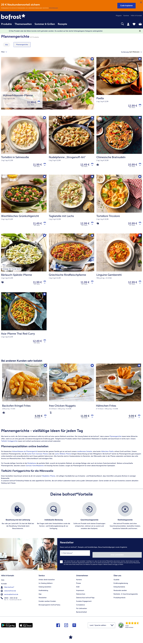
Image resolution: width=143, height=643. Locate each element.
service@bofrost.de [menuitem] (9, 597)
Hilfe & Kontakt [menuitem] (136, 16)
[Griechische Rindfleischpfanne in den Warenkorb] (91, 286)
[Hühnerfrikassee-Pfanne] (47, 87)
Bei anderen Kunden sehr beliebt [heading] (21, 365)
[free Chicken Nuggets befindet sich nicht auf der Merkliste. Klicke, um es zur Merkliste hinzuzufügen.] (92, 371)
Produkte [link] (6, 24)
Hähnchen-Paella (107, 457)
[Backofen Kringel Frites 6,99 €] (24, 400)
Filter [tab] (5, 52)
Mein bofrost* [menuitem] (7, 590)
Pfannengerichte (115, 442)
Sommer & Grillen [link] (45, 24)
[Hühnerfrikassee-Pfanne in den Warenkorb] (38, 103)
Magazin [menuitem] (119, 16)
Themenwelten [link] (23, 24)
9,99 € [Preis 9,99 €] (131, 421)
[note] (24, 414)
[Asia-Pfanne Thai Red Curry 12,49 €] (24, 326)
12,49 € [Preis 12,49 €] (83, 166)
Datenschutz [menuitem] (80, 597)
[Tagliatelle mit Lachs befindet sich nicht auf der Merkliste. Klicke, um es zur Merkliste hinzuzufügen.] (92, 179)
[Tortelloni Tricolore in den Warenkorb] (139, 226)
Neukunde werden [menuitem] (120, 594)
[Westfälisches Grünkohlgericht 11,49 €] (24, 206)
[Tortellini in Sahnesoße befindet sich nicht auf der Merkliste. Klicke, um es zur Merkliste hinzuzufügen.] (44, 119)
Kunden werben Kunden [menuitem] (47, 605)
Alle (6, 45)
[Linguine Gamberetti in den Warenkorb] (139, 286)
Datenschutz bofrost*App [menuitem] (85, 601)
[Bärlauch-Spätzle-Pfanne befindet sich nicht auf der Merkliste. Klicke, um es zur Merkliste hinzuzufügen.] (44, 239)
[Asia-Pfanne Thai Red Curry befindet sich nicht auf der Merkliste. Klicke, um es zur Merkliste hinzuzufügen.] (44, 299)
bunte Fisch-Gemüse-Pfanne (37, 460)
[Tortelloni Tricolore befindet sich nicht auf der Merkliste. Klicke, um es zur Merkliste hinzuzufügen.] (139, 179)
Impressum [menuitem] (80, 594)
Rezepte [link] (62, 24)
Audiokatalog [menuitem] (43, 594)
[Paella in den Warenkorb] (139, 106)
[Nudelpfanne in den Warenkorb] (91, 166)
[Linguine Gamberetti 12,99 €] (119, 266)
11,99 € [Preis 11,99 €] (30, 102)
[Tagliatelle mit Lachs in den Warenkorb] (91, 226)
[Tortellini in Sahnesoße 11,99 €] (24, 147)
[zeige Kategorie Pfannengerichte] (22, 44)
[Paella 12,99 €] (119, 87)
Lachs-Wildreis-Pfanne (62, 460)
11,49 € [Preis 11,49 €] (35, 225)
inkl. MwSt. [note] (37, 424)
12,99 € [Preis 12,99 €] (130, 106)
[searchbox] (71, 24)
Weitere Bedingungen (53, 8)
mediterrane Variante (84, 457)
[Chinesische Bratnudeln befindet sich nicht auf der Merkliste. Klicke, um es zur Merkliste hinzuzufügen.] (139, 119)
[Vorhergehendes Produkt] (3, 399)
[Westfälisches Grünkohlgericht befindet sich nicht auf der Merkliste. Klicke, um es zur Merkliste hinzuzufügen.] (44, 179)
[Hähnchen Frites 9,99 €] (118, 400)
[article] (71, 462)
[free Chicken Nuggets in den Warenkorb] (91, 421)
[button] (126, 5)
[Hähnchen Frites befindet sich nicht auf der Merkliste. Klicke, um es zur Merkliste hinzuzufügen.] (139, 371)
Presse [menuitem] (78, 587)
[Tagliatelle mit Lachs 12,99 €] (71, 206)
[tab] (128, 24)
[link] (22, 17)
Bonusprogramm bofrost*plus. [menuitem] (50, 608)
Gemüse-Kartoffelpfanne (35, 472)
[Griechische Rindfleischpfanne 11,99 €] (71, 266)
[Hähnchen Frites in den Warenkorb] (138, 421)
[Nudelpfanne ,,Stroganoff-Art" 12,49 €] (71, 147)
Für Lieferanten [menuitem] (81, 612)
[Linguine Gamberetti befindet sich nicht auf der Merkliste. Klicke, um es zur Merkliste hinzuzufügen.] (139, 239)
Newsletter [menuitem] (43, 601)
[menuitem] (6, 25)
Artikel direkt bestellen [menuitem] (47, 583)
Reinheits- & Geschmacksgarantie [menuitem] (126, 597)
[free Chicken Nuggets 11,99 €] (71, 400)
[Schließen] (141, 2)
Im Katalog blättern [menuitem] (46, 587)
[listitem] (18, 522)
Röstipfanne (31, 469)
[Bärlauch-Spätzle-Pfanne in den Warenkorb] (44, 286)
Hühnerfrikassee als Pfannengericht (24, 457)
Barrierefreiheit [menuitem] (81, 615)
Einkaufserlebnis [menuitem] (119, 590)
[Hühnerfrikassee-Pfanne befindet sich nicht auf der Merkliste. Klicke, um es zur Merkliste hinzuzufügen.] (92, 59)
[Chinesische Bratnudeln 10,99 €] (119, 147)
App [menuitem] (40, 597)
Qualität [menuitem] (116, 583)
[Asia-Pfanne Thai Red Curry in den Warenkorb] (44, 345)
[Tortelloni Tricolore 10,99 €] (119, 206)
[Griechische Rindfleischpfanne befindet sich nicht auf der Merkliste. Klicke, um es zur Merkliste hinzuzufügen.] (92, 239)
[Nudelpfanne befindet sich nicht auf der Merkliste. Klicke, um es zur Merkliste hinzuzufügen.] (92, 119)
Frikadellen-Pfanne (48, 482)
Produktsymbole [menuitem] (119, 601)
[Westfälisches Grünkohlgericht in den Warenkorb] (44, 226)
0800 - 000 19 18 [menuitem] (9, 601)
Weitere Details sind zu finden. (113, 568)
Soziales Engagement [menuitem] (83, 605)
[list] (71, 522)
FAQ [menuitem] (2, 583)
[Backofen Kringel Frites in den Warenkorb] (44, 421)
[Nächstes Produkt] (139, 399)
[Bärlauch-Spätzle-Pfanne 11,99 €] (24, 266)
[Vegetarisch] (97, 226)
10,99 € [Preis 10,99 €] (130, 166)
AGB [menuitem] (77, 590)
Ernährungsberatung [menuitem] (121, 587)
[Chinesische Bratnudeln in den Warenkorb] (139, 166)
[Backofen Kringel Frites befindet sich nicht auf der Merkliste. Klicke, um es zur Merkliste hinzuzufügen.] (45, 371)
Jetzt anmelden (132, 559)
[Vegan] (97, 166)
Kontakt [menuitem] (4, 587)
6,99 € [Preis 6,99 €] (37, 421)
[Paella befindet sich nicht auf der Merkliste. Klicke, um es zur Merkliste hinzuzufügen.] (139, 59)
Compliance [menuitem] (80, 608)
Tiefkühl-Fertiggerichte (9, 447)
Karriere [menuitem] (126, 16)
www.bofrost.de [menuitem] (8, 594)
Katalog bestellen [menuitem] (45, 590)
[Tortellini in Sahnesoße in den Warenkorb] (44, 166)
